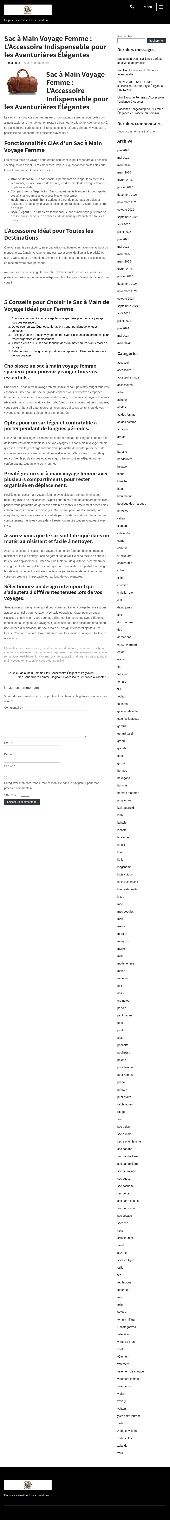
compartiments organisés (49, 652)
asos (120, 444)
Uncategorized (126, 1327)
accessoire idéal (29, 648)
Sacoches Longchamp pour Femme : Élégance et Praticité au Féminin (141, 111)
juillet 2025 (124, 231)
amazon (122, 429)
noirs (120, 993)
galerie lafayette (127, 711)
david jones (124, 607)
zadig (120, 1423)
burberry (122, 511)
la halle (121, 822)
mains (121, 926)
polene (121, 1060)
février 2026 (125, 180)
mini (120, 956)
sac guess (123, 1178)
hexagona (123, 778)
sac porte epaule (128, 1200)
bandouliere (124, 459)
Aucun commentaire (37, 62)
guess (121, 763)
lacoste (121, 830)
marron (121, 948)
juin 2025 (123, 239)
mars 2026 (124, 172)
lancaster (123, 837)
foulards (122, 704)
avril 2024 (123, 343)
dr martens (124, 637)
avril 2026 (123, 165)
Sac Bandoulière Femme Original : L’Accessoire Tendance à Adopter (63, 677)
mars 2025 (124, 261)
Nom (8, 747)
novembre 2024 (127, 291)
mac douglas (125, 911)
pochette (123, 1045)
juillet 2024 (124, 320)
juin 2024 (123, 328)
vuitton (121, 1408)
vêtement (123, 1356)
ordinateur (123, 1000)
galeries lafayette (128, 718)
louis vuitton (125, 874)
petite (120, 1030)
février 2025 (125, 269)
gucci (120, 755)
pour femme (125, 1067)
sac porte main (126, 1208)
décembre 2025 (127, 194)
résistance (91, 656)
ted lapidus (124, 1282)
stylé (35, 660)
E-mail (9, 759)
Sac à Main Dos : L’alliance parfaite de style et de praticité (140, 60)
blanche (122, 481)
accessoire (124, 370)
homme (122, 785)
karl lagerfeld (125, 807)
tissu (120, 1297)
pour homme (125, 1074)
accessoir (123, 362)
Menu (148, 7)
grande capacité (61, 656)
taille (120, 1267)
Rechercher (124, 36)
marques (123, 941)
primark (122, 1089)
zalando (122, 1445)
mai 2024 (123, 335)
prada (121, 1082)
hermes (122, 770)
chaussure (124, 555)
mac (120, 904)
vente (120, 1349)
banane (122, 451)
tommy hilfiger (126, 1319)
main (120, 919)
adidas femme (126, 414)
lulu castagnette (127, 889)
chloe (120, 570)
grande (121, 748)
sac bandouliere (127, 1156)
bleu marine (124, 496)
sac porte (123, 1193)
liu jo (120, 859)
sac (119, 1119)
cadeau (122, 525)
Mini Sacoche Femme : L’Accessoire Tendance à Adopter (140, 99)
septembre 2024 (127, 306)
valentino (123, 1334)
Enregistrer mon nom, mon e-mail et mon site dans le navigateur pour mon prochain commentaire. (51, 790)
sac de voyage (126, 1171)
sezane (122, 1252)
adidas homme (126, 422)
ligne (120, 852)
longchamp (124, 867)
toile (120, 1304)
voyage (122, 1401)
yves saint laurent (128, 1416)
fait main (122, 674)
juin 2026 (123, 150)
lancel (121, 844)
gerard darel (125, 733)
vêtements (124, 1386)
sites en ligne (125, 1260)
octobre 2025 (125, 209)
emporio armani (127, 644)
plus (120, 1037)
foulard (121, 696)
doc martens (125, 622)
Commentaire (13, 707)
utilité (60, 660)
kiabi (120, 815)
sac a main (124, 1134)
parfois (121, 1008)
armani (121, 436)
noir (119, 985)
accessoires (125, 385)
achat (120, 392)
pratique (78, 656)
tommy (121, 1312)
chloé (120, 577)
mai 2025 (123, 246)
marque (122, 933)
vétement (123, 1364)
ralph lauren (125, 1104)
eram (120, 659)
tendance (123, 1289)
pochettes (123, 1052)
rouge (121, 1111)
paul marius (124, 1015)
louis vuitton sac (127, 882)
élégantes (86, 652)
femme (121, 681)
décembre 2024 (127, 283)
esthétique (27, 656)
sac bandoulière (127, 1163)
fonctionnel (42, 656)
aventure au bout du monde (59, 648)
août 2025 (123, 224)
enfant (121, 652)
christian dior (125, 592)
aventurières (86, 648)
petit (120, 1022)
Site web (9, 771)
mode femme (125, 963)
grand (121, 741)
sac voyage (124, 1215)
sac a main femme (129, 1141)
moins (121, 971)
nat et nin (123, 978)
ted (119, 1275)
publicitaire (124, 1097)
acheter (122, 399)
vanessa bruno (126, 1341)
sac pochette (125, 1186)
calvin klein (124, 533)
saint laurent (125, 1238)
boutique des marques (131, 503)
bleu (120, 488)
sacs (120, 1230)
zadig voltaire (126, 1438)
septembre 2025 (127, 217)
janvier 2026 (125, 187)
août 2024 (123, 313)
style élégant (47, 660)
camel (121, 540)
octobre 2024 (125, 298)
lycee (120, 896)
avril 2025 (123, 254)
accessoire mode (128, 377)
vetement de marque (130, 1371)
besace (122, 466)
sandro (121, 1245)
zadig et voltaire (127, 1430)
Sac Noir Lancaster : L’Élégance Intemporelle (137, 72)
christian (122, 585)
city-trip (100, 648)
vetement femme (128, 1379)
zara (120, 1453)
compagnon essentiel (17, 652)
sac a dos (123, 1126)
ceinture (122, 548)
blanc (120, 474)
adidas (121, 407)
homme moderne (128, 793)
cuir (119, 600)
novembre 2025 (127, 202)
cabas (121, 518)
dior (119, 614)
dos (119, 629)
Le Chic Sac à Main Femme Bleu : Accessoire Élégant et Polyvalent (49, 673)
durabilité (73, 652)
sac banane (124, 1149)
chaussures (124, 563)
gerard (121, 726)
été (119, 666)
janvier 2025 (125, 276)
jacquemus (124, 800)
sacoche (122, 1223)
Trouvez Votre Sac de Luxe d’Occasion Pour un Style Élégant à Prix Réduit (140, 86)
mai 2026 (123, 157)
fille (119, 689)
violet (120, 1393)
